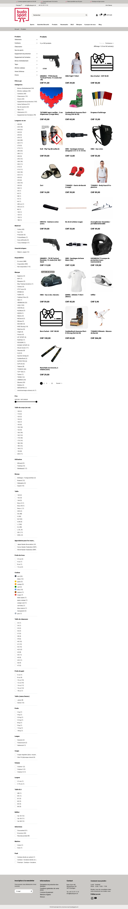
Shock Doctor (23, 348)
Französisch (22, 742)
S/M (19, 521)
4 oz (19, 561)
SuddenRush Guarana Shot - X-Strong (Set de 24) (76, 332)
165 (20, 435)
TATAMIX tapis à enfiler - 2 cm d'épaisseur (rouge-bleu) (51, 113)
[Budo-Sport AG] (22, 15)
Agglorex (21, 276)
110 (19, 414)
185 (20, 446)
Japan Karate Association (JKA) (27, 544)
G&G (19, 300)
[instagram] (92, 899)
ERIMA (20, 292)
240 (20, 129)
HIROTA (20, 308)
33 (19, 623)
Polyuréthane (22, 237)
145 (19, 424)
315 (20, 169)
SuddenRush (22, 358)
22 (52, 383)
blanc (20, 579)
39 (19, 639)
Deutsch (21, 740)
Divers (17, 75)
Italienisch (21, 745)
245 (19, 132)
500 (19, 188)
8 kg (19, 722)
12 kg (20, 728)
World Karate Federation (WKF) (27, 549)
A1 (19, 798)
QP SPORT (21, 337)
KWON (20, 313)
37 (19, 633)
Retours (42, 897)
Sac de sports (19, 50)
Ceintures (18, 43)
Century (20, 286)
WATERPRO (22, 387)
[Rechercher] (86, 15)
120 (19, 214)
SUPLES (21, 363)
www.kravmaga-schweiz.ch (26, 390)
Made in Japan (23, 252)
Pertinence (109, 43)
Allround (20, 463)
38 (19, 636)
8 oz (19, 564)
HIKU (20, 305)
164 (19, 500)
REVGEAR (21, 342)
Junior (20, 700)
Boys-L (20, 508)
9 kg (19, 725)
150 (19, 217)
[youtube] (95, 899)
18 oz (20, 690)
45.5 (19, 660)
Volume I (21, 766)
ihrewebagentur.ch (73, 907)
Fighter (20, 294)
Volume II (21, 769)
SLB (19, 353)
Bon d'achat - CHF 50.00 (99, 76)
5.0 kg (20, 717)
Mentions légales (45, 894)
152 (19, 497)
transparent (21, 611)
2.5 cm (20, 781)
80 (19, 209)
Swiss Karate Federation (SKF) (27, 547)
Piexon (20, 334)
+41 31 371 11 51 (43, 5)
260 (20, 140)
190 (20, 448)
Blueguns (21, 281)
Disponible (22, 264)
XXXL (20, 535)
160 (20, 432)
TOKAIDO (21, 369)
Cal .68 (20, 821)
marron (20, 592)
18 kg (20, 730)
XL (19, 527)
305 (20, 164)
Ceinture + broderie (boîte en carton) (27, 859)
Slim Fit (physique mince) (26, 757)
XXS (19, 511)
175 (20, 440)
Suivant (59, 383)
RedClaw (21, 340)
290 (19, 156)
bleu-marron (22, 608)
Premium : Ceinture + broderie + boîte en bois (27, 862)
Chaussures (18, 46)
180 (19, 220)
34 (19, 625)
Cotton (20, 229)
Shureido (21, 350)
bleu (20, 589)
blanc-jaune (21, 597)
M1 (19, 796)
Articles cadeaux (20, 68)
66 (19, 201)
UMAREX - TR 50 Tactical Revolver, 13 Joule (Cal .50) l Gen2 (50, 260)
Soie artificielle (23, 240)
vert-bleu (21, 605)
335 (19, 180)
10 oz (20, 680)
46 (19, 662)
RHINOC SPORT (23, 345)
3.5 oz (20, 559)
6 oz (19, 674)
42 (19, 647)
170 (20, 438)
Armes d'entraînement (21, 61)
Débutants (21, 483)
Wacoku (21, 382)
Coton (20, 845)
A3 (19, 804)
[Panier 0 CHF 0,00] (107, 15)
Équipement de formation (22, 57)
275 (20, 148)
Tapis (16, 64)
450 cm (20, 206)
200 (19, 124)
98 (19, 196)
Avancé (21, 480)
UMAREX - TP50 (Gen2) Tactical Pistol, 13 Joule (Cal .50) (51, 77)
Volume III (21, 772)
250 (19, 135)
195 (19, 451)
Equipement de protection (23, 54)
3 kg (19, 712)
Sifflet (93, 294)
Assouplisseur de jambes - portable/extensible (101, 222)
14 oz (20, 685)
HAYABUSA (22, 302)
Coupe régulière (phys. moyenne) (27, 754)
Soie (19, 847)
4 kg (19, 714)
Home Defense (19, 71)
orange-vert (22, 603)
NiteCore (21, 329)
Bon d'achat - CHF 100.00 (49, 331)
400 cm (20, 204)
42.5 (19, 649)
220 (20, 127)
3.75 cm (20, 784)
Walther (20, 385)
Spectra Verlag (23, 356)
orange (20, 584)
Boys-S (20, 503)
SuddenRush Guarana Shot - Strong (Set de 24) (76, 113)
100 (19, 212)
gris (19, 613)
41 (19, 644)
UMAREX (21, 379)
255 (19, 137)
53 (19, 198)
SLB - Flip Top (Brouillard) (49, 149)
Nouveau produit (23, 836)
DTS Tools (21, 289)
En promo (21, 833)
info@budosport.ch (30, 5)
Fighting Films (22, 297)
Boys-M (20, 505)
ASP (19, 278)
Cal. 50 (20, 818)
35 (19, 628)
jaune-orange (22, 600)
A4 (19, 806)
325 (20, 175)
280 (20, 151)
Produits (18, 37)
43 (19, 652)
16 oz (20, 688)
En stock (21, 261)
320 (20, 172)
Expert (20, 485)
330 (19, 177)
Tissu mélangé (23, 242)
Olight (20, 332)
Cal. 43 (20, 816)
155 (19, 430)
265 (20, 143)
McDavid (21, 318)
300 (20, 161)
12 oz (20, 567)
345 (19, 185)
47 (19, 665)
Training (21, 466)
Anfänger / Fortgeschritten (26, 478)
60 (19, 193)
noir (19, 576)
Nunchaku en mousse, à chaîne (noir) (49, 368)
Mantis (20, 316)
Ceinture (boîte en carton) (26, 857)
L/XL (19, 529)
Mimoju (20, 321)
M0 (19, 793)
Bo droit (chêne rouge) (74, 222)
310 (19, 167)
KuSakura (21, 310)
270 (19, 145)
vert (19, 587)
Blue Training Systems (25, 284)
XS (19, 513)
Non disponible (23, 266)
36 (19, 631)
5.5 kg (20, 720)
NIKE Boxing (22, 326)
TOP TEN (21, 371)
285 (20, 153)
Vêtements (18, 39)
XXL (20, 532)
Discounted (22, 830)
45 (19, 657)
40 (19, 641)
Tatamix (20, 366)
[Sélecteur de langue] (19, 5)
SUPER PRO (22, 361)
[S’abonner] (31, 891)
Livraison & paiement (46, 892)
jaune (20, 581)
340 (20, 182)
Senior (20, 702)
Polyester (21, 234)
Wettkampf (22, 468)
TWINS (21, 377)
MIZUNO (21, 324)
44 (19, 190)
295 (20, 159)
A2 (19, 801)
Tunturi (20, 374)
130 (19, 419)
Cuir (20, 232)
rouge (20, 595)
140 (19, 422)
